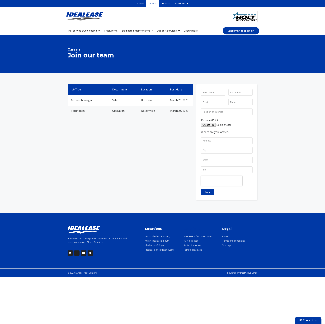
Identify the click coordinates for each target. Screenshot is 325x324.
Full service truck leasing (84, 30)
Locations (181, 3)
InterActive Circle (249, 272)
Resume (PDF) (209, 120)
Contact (165, 3)
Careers (152, 3)
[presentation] (221, 181)
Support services (168, 30)
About (140, 3)
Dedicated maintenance (137, 30)
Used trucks (191, 30)
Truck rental (111, 30)
